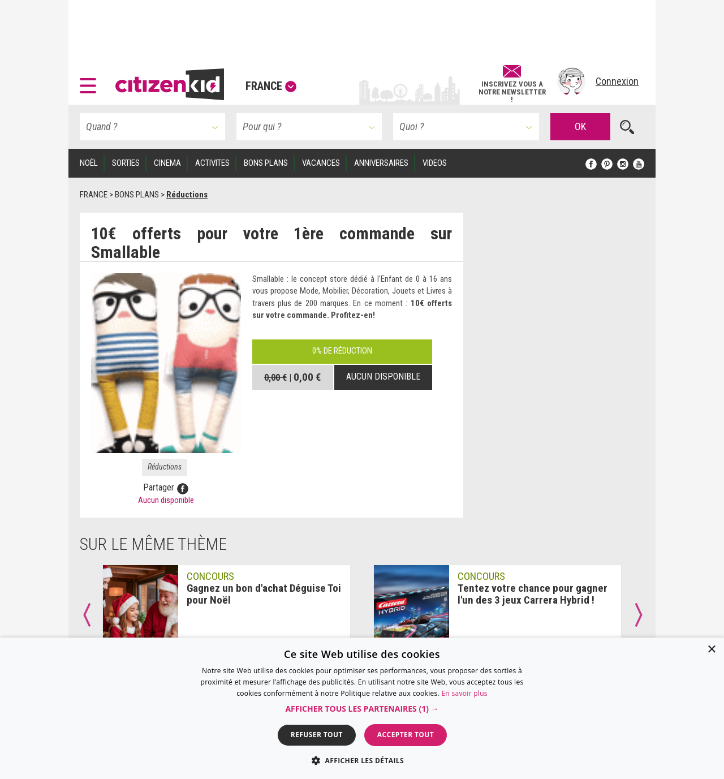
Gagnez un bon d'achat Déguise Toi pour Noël (264, 594)
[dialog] (362, 708)
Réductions (165, 466)
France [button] (270, 86)
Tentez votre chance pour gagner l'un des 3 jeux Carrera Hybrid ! (532, 594)
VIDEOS (435, 163)
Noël (89, 163)
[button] (91, 81)
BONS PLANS (266, 163)
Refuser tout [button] (317, 734)
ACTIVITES (212, 163)
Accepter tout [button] (405, 734)
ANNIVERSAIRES (381, 163)
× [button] (711, 649)
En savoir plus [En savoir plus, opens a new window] (464, 693)
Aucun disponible (383, 376)
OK (580, 126)
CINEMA (167, 163)
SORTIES (126, 163)
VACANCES (321, 163)
